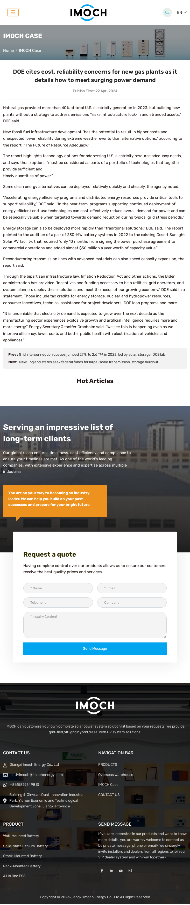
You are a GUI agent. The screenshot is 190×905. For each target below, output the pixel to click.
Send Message (95, 649)
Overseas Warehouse (115, 775)
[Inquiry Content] (95, 626)
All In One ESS (14, 877)
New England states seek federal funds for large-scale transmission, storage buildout (88, 363)
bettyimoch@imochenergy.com (36, 775)
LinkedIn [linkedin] (111, 872)
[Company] (132, 603)
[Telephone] (58, 603)
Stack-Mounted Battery (22, 857)
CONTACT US (109, 795)
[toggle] (13, 13)
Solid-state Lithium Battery (25, 847)
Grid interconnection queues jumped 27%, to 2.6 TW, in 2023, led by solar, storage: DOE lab (92, 355)
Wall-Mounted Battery (21, 837)
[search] (167, 13)
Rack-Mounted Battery (22, 867)
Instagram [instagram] (130, 872)
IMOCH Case (108, 785)
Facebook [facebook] (102, 872)
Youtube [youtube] (121, 872)
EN (179, 13)
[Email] (132, 589)
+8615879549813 (24, 785)
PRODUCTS (107, 765)
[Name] (58, 589)
